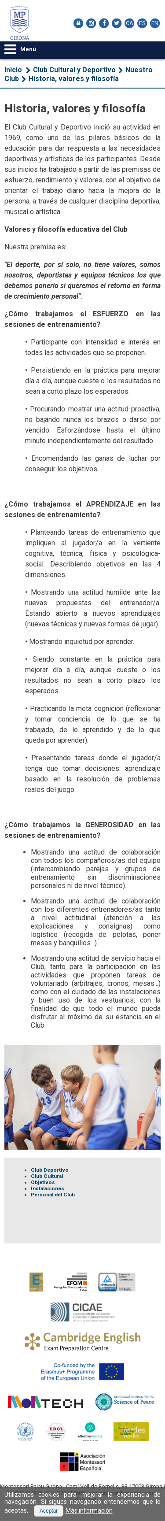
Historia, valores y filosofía (74, 78)
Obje (36, 1182)
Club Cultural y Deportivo (74, 70)
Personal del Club (53, 1195)
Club (37, 1170)
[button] (48, 1511)
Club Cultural (47, 1176)
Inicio (13, 70)
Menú (20, 49)
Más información (89, 1510)
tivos (48, 1182)
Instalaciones (47, 1188)
